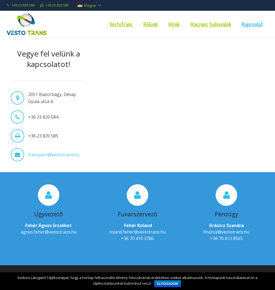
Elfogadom (167, 284)
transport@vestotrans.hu (53, 155)
